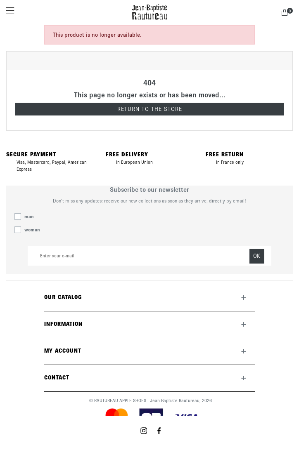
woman (32, 229)
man (29, 216)
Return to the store (149, 109)
